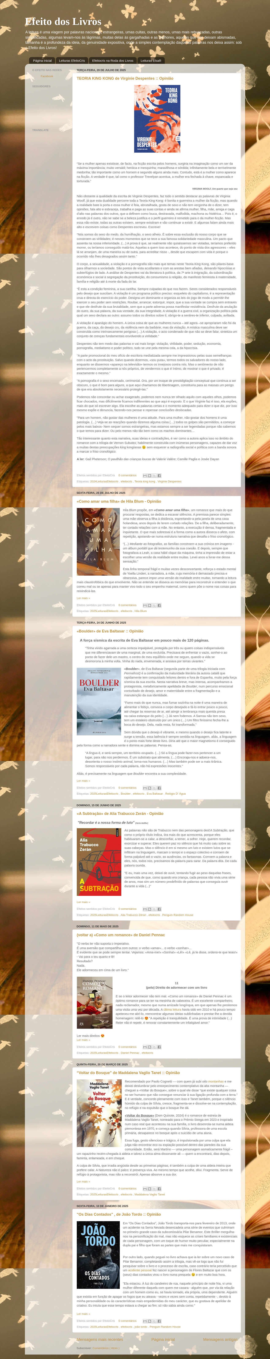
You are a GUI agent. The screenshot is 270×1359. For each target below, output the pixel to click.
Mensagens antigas (220, 1339)
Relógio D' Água (175, 793)
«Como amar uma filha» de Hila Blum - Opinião (119, 501)
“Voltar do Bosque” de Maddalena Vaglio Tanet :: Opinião (128, 1073)
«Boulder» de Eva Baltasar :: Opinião (110, 631)
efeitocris (127, 481)
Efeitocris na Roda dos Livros (112, 60)
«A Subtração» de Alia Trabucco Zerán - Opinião (120, 814)
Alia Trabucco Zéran (134, 915)
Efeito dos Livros (63, 21)
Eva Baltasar (155, 793)
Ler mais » (83, 598)
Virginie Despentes (169, 481)
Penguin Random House (177, 915)
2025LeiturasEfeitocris (104, 611)
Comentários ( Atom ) (106, 1348)
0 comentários (128, 475)
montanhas (216, 1081)
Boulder (126, 793)
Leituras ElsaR (151, 60)
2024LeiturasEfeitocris (104, 481)
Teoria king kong (145, 481)
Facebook (47, 76)
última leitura (172, 1009)
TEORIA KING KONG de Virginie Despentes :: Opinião (125, 78)
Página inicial (42, 60)
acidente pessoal (140, 1270)
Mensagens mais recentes (100, 1339)
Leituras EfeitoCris (72, 60)
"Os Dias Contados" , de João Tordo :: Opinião (119, 1214)
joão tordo (141, 1326)
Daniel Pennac (130, 1052)
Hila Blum (141, 611)
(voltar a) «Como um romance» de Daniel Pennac (121, 935)
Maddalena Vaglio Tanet (150, 1194)
